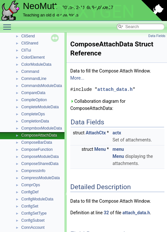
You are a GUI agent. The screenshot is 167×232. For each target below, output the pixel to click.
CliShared (29, 43)
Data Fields (156, 36)
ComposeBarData (36, 142)
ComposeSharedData (39, 163)
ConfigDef (29, 192)
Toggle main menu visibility (8, 24)
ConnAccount (32, 227)
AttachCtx (96, 132)
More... (77, 78)
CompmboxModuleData (41, 128)
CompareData (33, 93)
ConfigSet (29, 206)
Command (30, 71)
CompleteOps (33, 114)
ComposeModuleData (40, 156)
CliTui (26, 50)
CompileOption (34, 100)
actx (117, 132)
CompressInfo (33, 171)
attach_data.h (115, 89)
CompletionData (35, 121)
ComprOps (30, 185)
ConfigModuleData (37, 199)
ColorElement (33, 57)
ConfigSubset (32, 220)
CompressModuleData (40, 178)
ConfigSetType (34, 213)
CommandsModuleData (41, 85)
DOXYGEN (94, 11)
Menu (100, 149)
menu (118, 149)
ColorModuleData (36, 64)
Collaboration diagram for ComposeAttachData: (97, 105)
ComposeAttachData (39, 135)
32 (106, 212)
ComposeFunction (37, 149)
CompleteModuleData (40, 107)
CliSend (28, 36)
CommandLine (33, 78)
